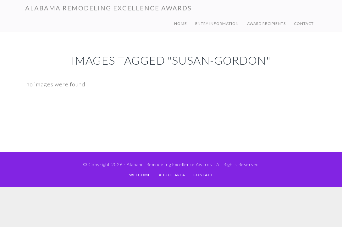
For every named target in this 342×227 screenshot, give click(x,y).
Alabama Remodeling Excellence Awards (108, 8)
